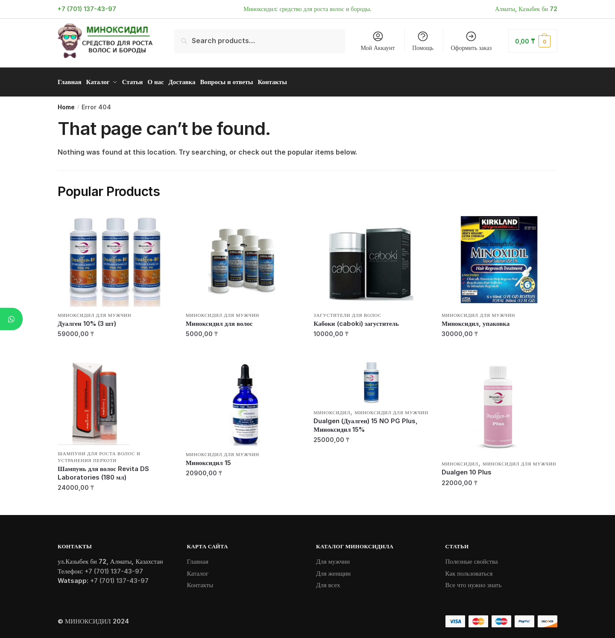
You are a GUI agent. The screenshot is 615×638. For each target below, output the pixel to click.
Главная (197, 558)
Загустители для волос (347, 312)
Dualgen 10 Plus (467, 469)
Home (66, 104)
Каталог (198, 570)
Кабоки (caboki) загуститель (356, 320)
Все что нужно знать (473, 582)
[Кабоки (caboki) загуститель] (371, 257)
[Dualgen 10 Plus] (499, 405)
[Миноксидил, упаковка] (499, 257)
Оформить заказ (471, 40)
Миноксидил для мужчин (94, 312)
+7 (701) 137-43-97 (87, 8)
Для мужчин (333, 558)
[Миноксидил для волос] (243, 257)
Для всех (328, 582)
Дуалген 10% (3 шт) (87, 320)
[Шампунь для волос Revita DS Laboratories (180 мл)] (115, 400)
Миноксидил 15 (208, 460)
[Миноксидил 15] (243, 400)
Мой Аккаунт (377, 40)
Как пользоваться (469, 570)
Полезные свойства (471, 558)
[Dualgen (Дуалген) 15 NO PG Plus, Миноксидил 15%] (371, 379)
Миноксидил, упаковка (476, 320)
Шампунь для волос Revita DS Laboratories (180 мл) (103, 470)
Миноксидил (331, 410)
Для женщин (333, 570)
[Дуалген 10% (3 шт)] (115, 257)
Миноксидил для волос (219, 320)
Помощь (422, 40)
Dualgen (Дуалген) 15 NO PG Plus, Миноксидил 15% (365, 422)
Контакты (200, 582)
